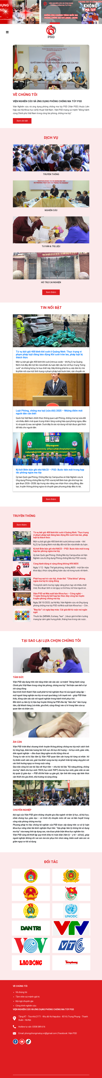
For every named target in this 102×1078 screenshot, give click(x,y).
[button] (43, 23)
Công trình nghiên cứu (26, 1005)
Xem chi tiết (22, 121)
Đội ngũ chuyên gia (24, 1001)
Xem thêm (51, 292)
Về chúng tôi (21, 992)
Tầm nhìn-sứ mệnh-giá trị (28, 996)
